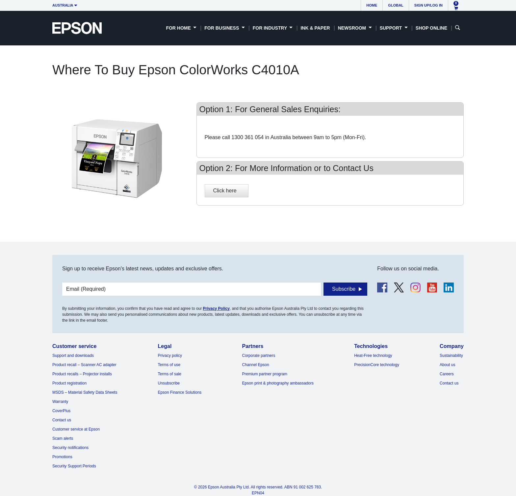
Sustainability (451, 355)
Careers (447, 374)
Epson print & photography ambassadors (278, 383)
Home (371, 5)
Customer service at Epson (76, 429)
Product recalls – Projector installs (82, 374)
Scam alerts (62, 438)
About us (447, 364)
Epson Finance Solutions (180, 392)
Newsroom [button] (352, 28)
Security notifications (70, 447)
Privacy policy (170, 355)
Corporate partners (258, 355)
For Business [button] (222, 28)
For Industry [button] (270, 28)
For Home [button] (179, 28)
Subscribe (343, 289)
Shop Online (431, 28)
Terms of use (169, 364)
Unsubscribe (169, 383)
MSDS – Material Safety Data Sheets (84, 392)
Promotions (62, 457)
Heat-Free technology (373, 355)
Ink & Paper (315, 28)
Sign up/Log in (428, 5)
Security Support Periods (74, 466)
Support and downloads (73, 355)
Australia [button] (62, 5)
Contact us (61, 420)
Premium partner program (264, 374)
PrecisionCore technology (376, 364)
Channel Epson (255, 364)
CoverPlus (61, 411)
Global (395, 5)
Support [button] (391, 28)
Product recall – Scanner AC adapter (84, 364)
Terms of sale (169, 374)
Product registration (69, 383)
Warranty (60, 401)
